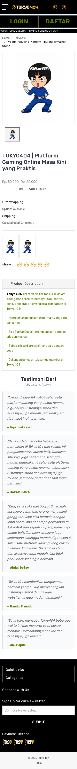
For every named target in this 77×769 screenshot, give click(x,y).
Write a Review (38, 188)
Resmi (38, 762)
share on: (9, 264)
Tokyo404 (43, 757)
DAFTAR (58, 21)
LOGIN (19, 21)
